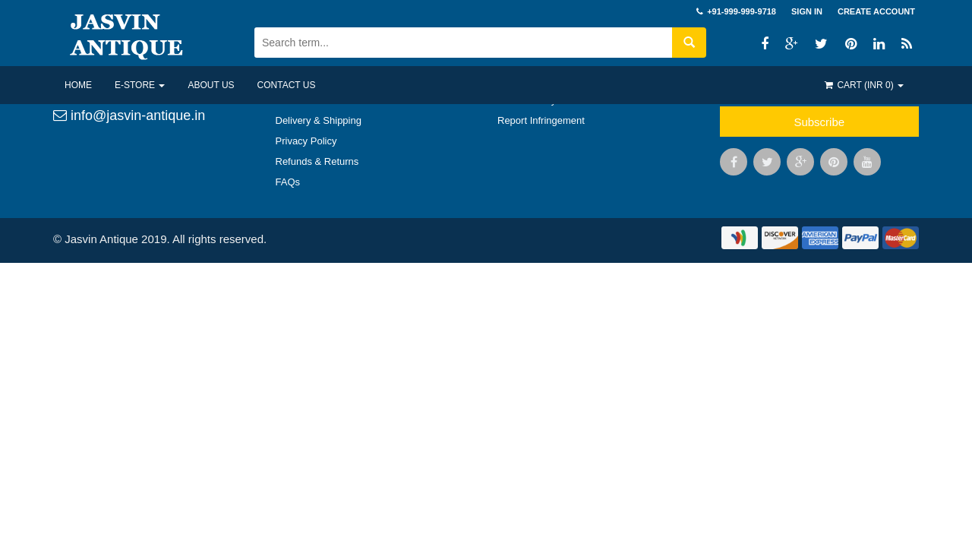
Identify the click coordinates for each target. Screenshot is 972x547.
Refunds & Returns (317, 161)
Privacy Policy (306, 141)
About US (211, 85)
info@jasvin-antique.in (129, 115)
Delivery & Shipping (318, 120)
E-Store (140, 85)
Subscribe (819, 121)
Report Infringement (541, 120)
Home (78, 85)
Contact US (286, 85)
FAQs (288, 182)
